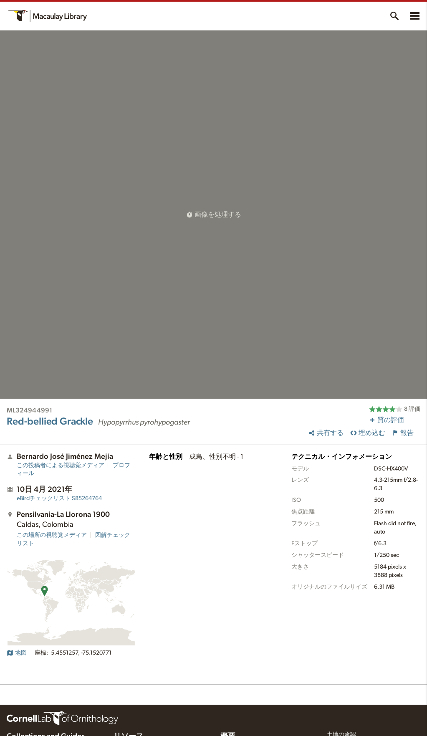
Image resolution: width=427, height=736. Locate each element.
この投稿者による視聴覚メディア (60, 465)
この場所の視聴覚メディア (52, 535)
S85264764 (59, 498)
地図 (17, 653)
